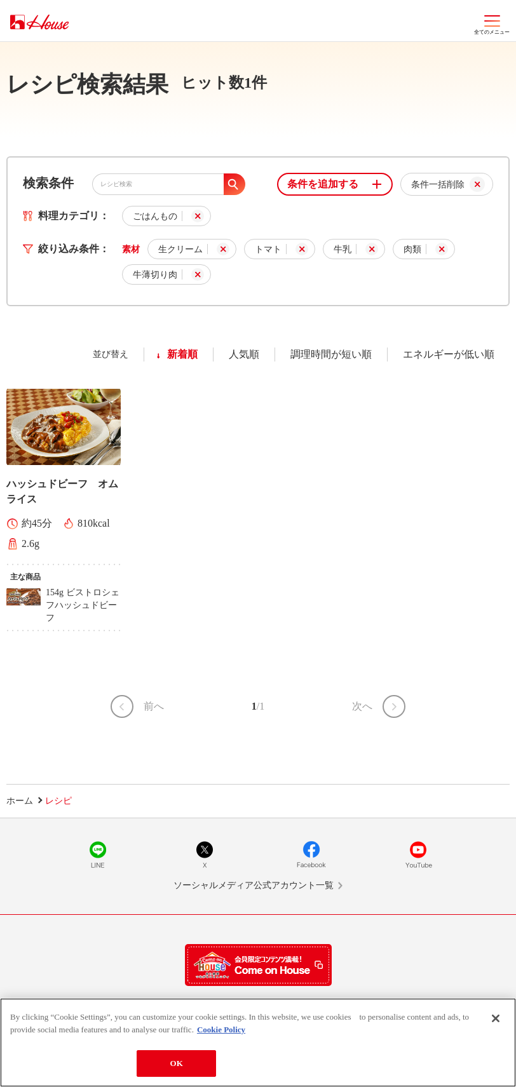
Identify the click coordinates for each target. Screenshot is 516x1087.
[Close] (496, 1019)
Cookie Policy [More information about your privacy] (221, 1029)
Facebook (311, 854)
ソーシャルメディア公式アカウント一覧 (253, 885)
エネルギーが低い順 (448, 354)
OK (176, 1064)
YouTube (418, 854)
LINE (97, 854)
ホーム (19, 801)
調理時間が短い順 (331, 354)
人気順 (244, 354)
